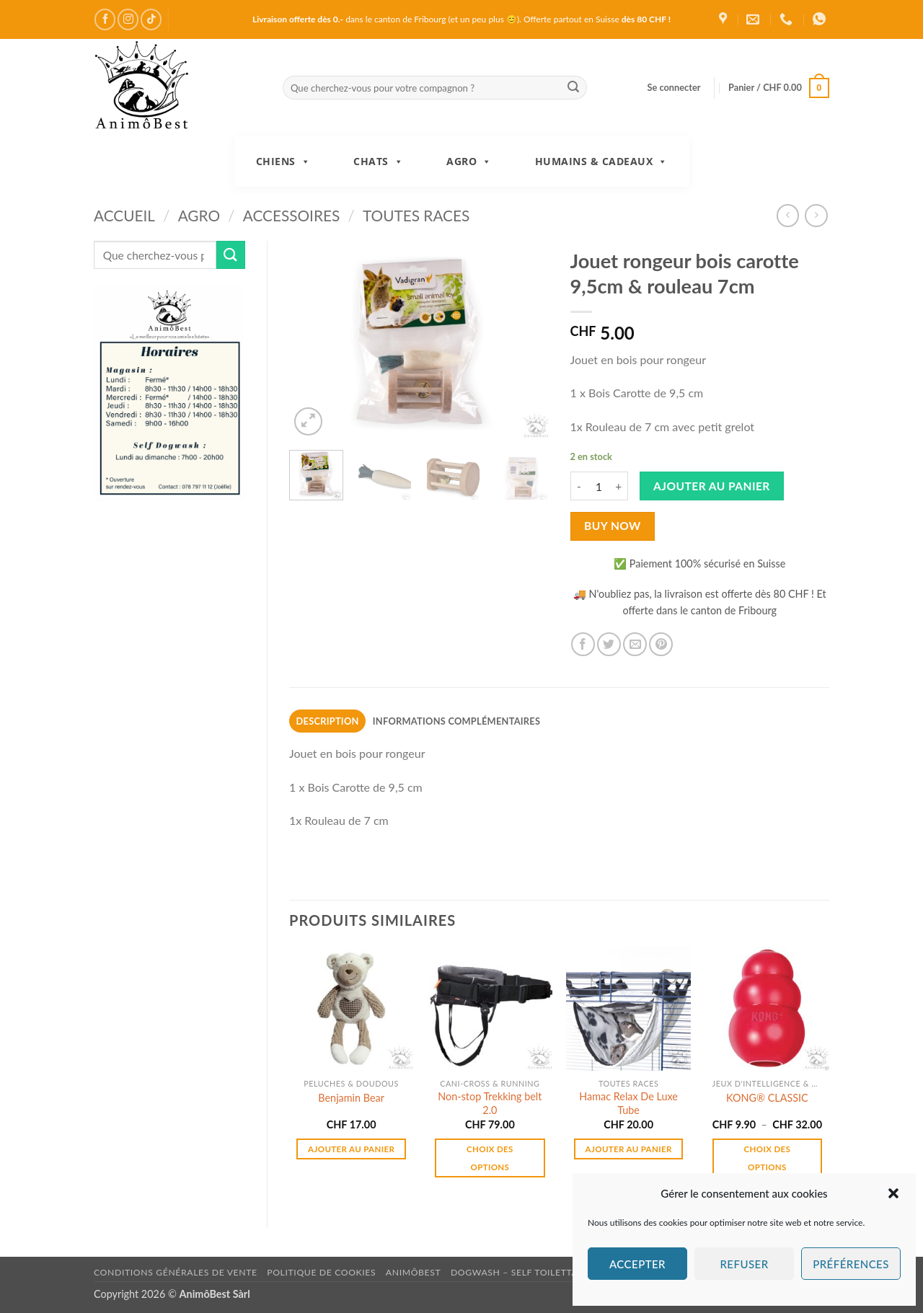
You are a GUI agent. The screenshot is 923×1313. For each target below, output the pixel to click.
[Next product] (788, 215)
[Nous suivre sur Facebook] (104, 19)
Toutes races (416, 215)
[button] (893, 1193)
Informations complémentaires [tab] (456, 721)
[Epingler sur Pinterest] (661, 644)
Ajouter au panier (711, 485)
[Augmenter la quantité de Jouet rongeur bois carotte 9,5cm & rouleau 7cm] (619, 486)
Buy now (612, 525)
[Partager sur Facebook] (583, 644)
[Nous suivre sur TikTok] (151, 19)
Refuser (744, 1263)
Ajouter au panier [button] (351, 1149)
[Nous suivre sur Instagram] (128, 19)
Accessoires (291, 215)
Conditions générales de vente (175, 1272)
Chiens (283, 161)
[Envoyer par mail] (635, 644)
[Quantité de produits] (599, 486)
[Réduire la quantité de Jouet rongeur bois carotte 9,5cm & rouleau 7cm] (579, 486)
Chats (378, 161)
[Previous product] (816, 215)
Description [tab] (327, 721)
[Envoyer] (573, 88)
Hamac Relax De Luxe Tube (628, 1103)
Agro (469, 161)
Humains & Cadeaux (601, 161)
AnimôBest (413, 1272)
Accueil (124, 215)
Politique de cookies (321, 1272)
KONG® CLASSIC (767, 1098)
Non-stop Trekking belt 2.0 (490, 1103)
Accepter (637, 1263)
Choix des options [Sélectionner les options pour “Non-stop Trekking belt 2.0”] (490, 1158)
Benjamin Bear (351, 1098)
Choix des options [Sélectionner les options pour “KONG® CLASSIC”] (767, 1158)
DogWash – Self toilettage (520, 1272)
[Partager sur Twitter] (609, 644)
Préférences (851, 1263)
